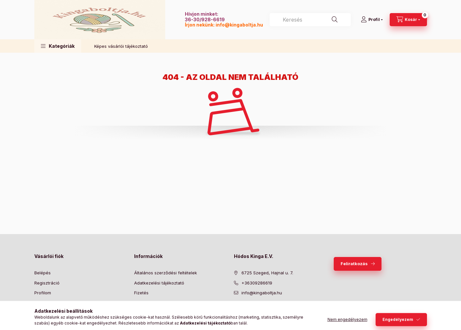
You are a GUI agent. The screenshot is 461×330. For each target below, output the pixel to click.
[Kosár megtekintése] (408, 19)
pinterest (262, 309)
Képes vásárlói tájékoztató (121, 46)
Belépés (42, 272)
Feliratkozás (354, 263)
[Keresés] (334, 19)
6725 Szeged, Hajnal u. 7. (267, 272)
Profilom (42, 292)
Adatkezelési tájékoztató (159, 282)
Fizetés (141, 292)
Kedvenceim (46, 312)
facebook (235, 309)
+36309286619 (256, 282)
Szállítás (142, 302)
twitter (249, 309)
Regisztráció (47, 282)
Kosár (40, 302)
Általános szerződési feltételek (165, 272)
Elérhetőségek (148, 312)
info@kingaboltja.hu (239, 25)
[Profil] (372, 19)
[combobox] (310, 19)
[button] (57, 46)
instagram (275, 309)
